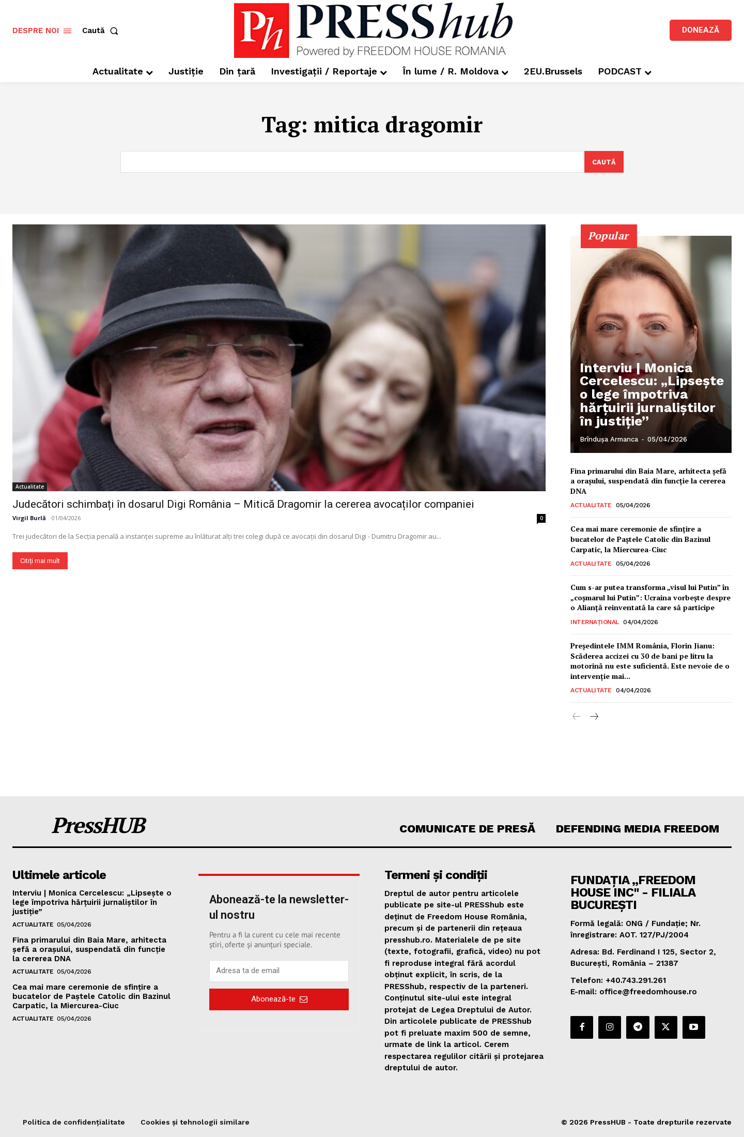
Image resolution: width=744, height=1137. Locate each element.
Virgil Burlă (29, 518)
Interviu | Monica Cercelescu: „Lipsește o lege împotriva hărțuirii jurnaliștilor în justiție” (640, 407)
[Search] (604, 162)
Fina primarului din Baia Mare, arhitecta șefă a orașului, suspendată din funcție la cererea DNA (648, 481)
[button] (102, 30)
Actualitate (30, 486)
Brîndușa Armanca (609, 439)
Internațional (594, 622)
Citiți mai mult (40, 561)
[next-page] (593, 717)
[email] (279, 971)
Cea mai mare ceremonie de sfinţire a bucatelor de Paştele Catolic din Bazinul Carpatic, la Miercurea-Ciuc (640, 539)
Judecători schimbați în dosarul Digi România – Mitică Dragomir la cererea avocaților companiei (243, 504)
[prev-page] (576, 717)
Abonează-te (279, 999)
